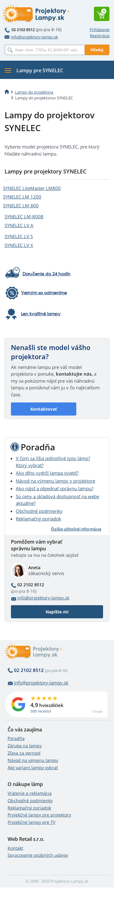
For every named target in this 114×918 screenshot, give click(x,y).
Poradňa (16, 738)
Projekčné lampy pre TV (31, 822)
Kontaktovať (43, 409)
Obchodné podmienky (39, 511)
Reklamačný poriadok (38, 519)
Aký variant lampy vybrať (33, 767)
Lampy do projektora (34, 92)
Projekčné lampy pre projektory (39, 815)
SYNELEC (32, 188)
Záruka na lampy (25, 745)
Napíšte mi (57, 612)
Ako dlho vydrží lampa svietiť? (47, 473)
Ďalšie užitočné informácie (76, 529)
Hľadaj (97, 49)
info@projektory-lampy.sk (31, 37)
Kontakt (15, 848)
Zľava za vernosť (24, 753)
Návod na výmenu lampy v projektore (55, 481)
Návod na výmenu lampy (33, 760)
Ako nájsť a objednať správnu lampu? (54, 488)
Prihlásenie (99, 29)
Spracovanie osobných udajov (38, 855)
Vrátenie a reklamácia (30, 793)
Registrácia (99, 35)
